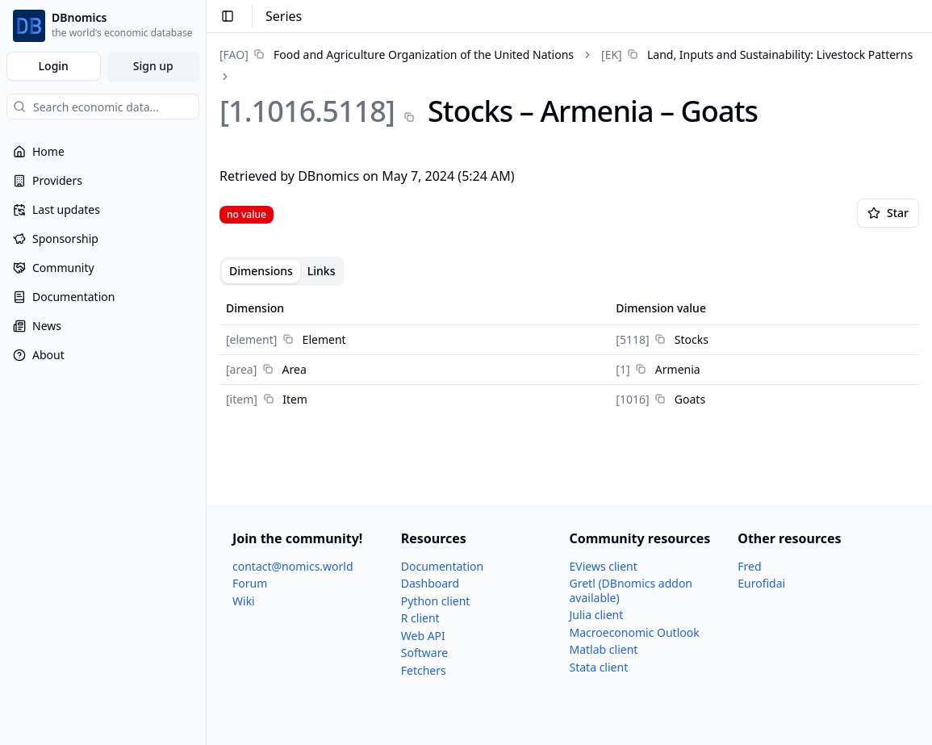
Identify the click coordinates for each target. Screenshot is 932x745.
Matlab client (604, 649)
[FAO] (234, 54)
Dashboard (430, 583)
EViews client (603, 566)
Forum (249, 583)
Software (424, 652)
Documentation (442, 566)
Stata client (599, 667)
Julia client (597, 614)
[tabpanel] (569, 353)
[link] (396, 54)
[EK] (611, 54)
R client (420, 618)
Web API (423, 635)
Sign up (153, 65)
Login (54, 65)
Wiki (243, 601)
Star (888, 212)
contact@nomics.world (292, 566)
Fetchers (423, 670)
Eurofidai (761, 583)
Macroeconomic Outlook (635, 632)
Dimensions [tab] (261, 270)
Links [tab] (321, 270)
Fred (749, 566)
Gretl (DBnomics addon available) (631, 590)
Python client (435, 601)
